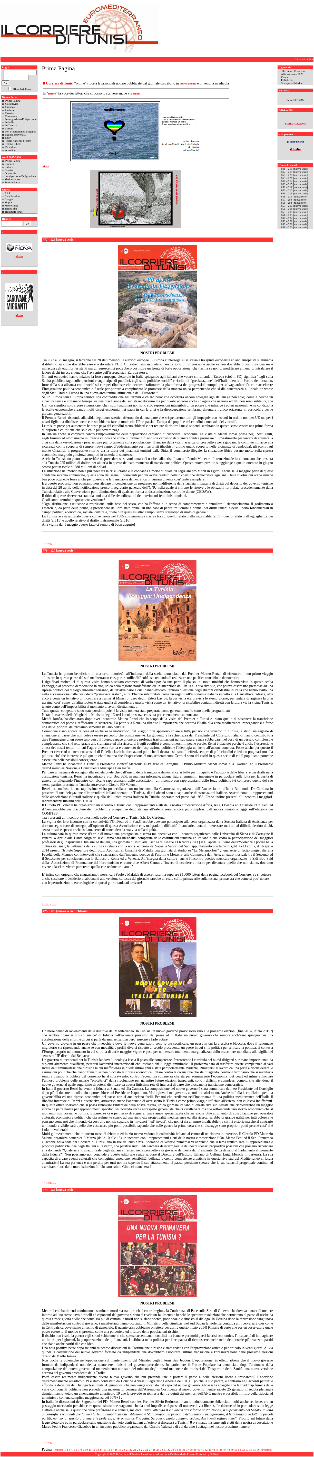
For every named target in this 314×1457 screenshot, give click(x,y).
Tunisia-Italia (12, 182)
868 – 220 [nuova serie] (295, 174)
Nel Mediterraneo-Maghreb (20, 131)
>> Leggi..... (49, 543)
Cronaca (10, 106)
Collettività (11, 103)
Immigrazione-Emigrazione (20, 119)
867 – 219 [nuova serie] (294, 171)
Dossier (9, 113)
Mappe (9, 202)
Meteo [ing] (11, 205)
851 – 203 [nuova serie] (295, 214)
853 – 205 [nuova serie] (294, 211)
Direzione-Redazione (293, 70)
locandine (10, 150)
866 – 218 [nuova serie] (294, 168)
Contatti (285, 77)
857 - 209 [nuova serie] (294, 199)
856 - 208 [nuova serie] (294, 202)
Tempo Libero (13, 143)
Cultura (9, 109)
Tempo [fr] (11, 208)
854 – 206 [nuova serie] (294, 208)
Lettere (9, 128)
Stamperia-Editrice (291, 83)
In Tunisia (11, 125)
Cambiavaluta (12, 196)
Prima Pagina (13, 100)
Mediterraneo (12, 179)
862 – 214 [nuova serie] (294, 181)
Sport (8, 137)
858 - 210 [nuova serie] (294, 196)
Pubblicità (287, 80)
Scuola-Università (15, 134)
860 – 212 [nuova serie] (294, 190)
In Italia (9, 122)
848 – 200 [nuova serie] (295, 227)
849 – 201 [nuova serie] (295, 224)
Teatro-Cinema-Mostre (18, 140)
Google (9, 199)
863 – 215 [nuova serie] (294, 184)
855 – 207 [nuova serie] (294, 205)
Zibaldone (11, 146)
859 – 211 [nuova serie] (294, 187)
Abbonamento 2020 (292, 73)
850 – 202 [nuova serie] (294, 221)
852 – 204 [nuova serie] (295, 218)
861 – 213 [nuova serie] (294, 193)
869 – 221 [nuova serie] (294, 177)
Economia (11, 116)
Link (8, 193)
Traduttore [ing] (14, 211)
